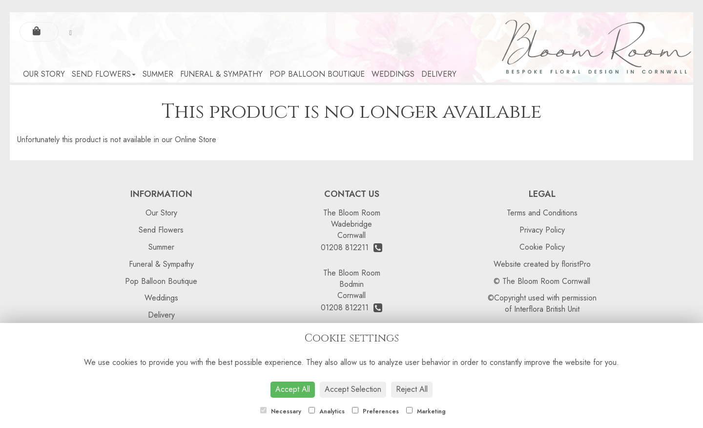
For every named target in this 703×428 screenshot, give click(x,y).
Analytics (327, 411)
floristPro (576, 264)
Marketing (426, 411)
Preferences (375, 411)
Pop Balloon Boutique (317, 74)
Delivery (438, 74)
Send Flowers (104, 74)
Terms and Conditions (542, 212)
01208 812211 (351, 247)
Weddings (393, 74)
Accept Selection (353, 389)
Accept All (292, 389)
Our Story (44, 74)
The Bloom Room (351, 212)
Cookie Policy (542, 247)
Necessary (280, 411)
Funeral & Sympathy (221, 74)
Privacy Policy (542, 229)
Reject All (412, 389)
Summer (158, 74)
